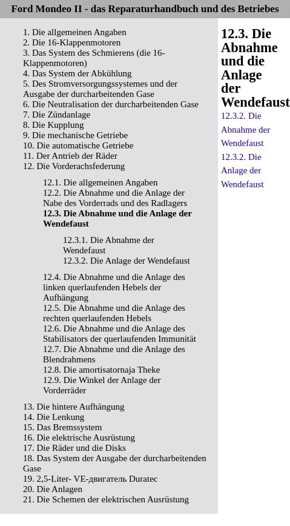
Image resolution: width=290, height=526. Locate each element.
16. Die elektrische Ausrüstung (79, 437)
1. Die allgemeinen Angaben (75, 32)
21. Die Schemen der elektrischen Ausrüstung (106, 499)
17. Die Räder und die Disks (74, 448)
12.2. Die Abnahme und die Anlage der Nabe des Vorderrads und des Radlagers (115, 198)
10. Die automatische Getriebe (78, 145)
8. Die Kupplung (53, 125)
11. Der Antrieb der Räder (70, 156)
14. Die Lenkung (53, 417)
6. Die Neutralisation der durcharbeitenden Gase (111, 104)
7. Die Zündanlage (56, 114)
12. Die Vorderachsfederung (74, 166)
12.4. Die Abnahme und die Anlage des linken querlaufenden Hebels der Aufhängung (114, 287)
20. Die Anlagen (52, 489)
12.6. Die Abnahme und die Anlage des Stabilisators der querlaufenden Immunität (119, 334)
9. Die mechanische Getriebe (75, 135)
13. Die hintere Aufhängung (73, 406)
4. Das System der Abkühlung (77, 73)
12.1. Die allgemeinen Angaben (100, 182)
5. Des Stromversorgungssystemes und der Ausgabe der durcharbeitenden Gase (100, 89)
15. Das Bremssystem (62, 427)
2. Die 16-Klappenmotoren (71, 42)
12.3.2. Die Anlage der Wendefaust (126, 260)
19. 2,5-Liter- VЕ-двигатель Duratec (90, 479)
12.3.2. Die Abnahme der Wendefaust (245, 129)
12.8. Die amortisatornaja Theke (101, 370)
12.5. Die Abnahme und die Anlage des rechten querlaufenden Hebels (114, 313)
